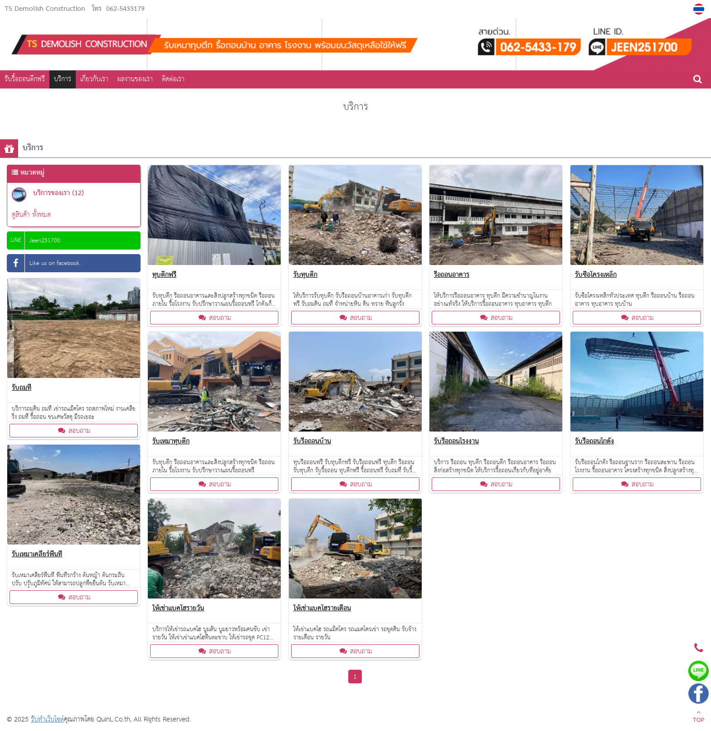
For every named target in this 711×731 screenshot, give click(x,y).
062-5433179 (125, 9)
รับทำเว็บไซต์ (47, 719)
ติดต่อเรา (173, 79)
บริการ (62, 79)
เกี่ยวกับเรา (94, 79)
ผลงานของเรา (135, 79)
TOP (698, 717)
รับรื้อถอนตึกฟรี (25, 79)
